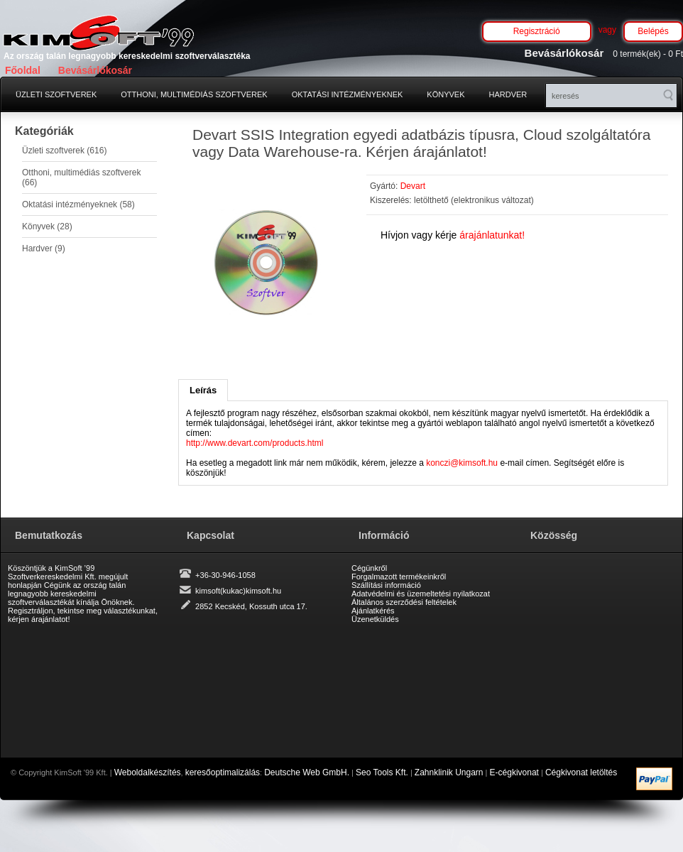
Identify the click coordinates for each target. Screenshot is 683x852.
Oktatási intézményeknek (347, 94)
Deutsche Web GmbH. (306, 772)
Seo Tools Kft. (382, 772)
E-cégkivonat (514, 772)
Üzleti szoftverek (56, 94)
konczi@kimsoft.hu (462, 463)
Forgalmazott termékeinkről (398, 576)
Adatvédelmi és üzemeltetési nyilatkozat (420, 593)
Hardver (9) (43, 248)
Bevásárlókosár (95, 70)
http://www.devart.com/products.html (254, 443)
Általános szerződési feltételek (404, 602)
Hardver (508, 94)
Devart (412, 186)
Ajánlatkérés (373, 610)
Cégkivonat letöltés (581, 772)
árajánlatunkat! (492, 235)
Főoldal (22, 70)
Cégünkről (369, 568)
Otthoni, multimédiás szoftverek (194, 94)
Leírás (203, 390)
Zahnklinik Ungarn (449, 772)
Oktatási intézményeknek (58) (78, 204)
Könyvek (445, 94)
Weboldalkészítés (147, 772)
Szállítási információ (386, 585)
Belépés (653, 31)
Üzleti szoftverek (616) (64, 150)
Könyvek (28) (47, 226)
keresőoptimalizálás (222, 772)
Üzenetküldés (375, 619)
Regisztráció (536, 31)
